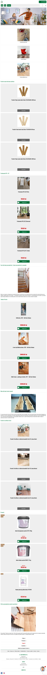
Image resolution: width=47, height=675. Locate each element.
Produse (9, 5)
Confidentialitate (23, 651)
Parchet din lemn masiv (23, 42)
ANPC (23, 667)
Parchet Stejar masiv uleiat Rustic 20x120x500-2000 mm (23, 159)
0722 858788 (43, 1)
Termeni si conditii (30, 651)
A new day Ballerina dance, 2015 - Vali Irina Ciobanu (23, 347)
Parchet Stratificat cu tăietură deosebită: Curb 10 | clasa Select (23, 439)
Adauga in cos (24, 202)
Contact (38, 651)
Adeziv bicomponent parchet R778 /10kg (23, 531)
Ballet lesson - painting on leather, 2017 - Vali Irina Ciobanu (23, 377)
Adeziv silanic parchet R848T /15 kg (23, 560)
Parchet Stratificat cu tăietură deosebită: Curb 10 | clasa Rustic (23, 498)
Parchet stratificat (23, 59)
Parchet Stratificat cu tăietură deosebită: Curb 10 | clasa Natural (23, 468)
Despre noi (12, 651)
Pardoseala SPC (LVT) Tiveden (23, 251)
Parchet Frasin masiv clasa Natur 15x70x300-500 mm (23, 129)
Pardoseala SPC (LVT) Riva (23, 192)
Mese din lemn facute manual (7, 391)
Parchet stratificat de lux (23, 77)
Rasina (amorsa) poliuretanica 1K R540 (23, 589)
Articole (35, 651)
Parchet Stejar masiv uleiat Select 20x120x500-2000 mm (24, 100)
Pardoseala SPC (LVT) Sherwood (23, 221)
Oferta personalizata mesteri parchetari (9, 604)
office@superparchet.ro (23, 664)
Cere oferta (23, 110)
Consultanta (23, 645)
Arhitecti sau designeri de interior (23, 648)
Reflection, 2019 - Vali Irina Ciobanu (23, 318)
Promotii (23, 643)
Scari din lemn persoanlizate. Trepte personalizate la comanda (13, 265)
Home (8, 651)
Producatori (23, 640)
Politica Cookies (17, 651)
